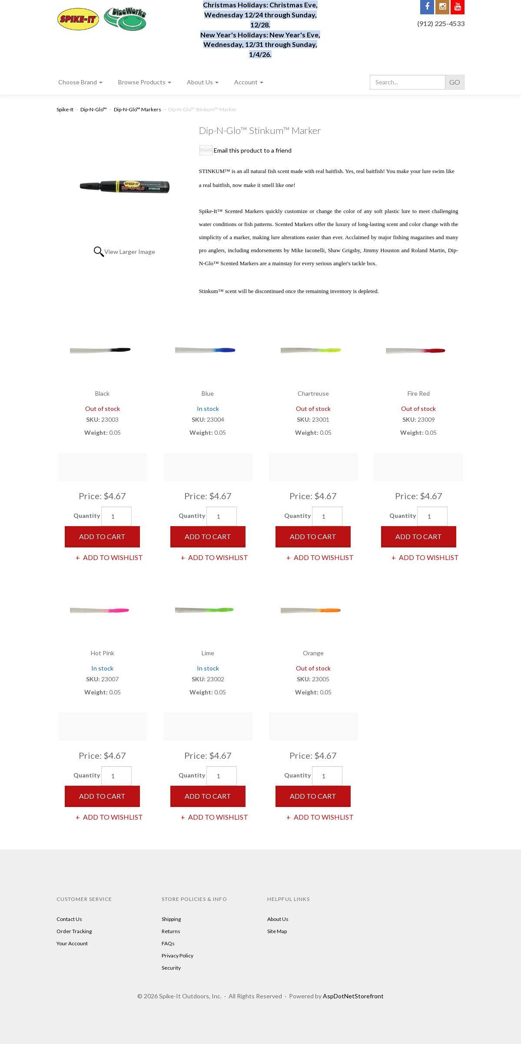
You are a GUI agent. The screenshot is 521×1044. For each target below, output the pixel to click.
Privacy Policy (177, 955)
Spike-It (64, 109)
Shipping (171, 919)
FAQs (168, 943)
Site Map (277, 931)
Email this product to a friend (253, 150)
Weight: (96, 432)
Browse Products (144, 82)
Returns (171, 931)
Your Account (72, 943)
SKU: (93, 419)
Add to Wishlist (112, 557)
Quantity (86, 515)
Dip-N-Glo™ (93, 109)
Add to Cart (102, 536)
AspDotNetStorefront (353, 996)
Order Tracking (74, 931)
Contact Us (69, 919)
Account (248, 82)
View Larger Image (129, 251)
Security (171, 967)
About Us (203, 82)
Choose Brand (80, 82)
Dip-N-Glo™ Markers (137, 109)
